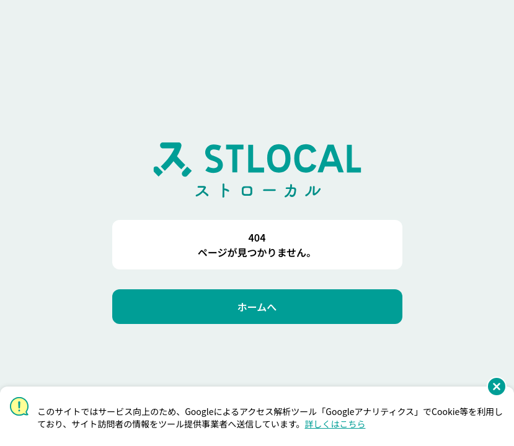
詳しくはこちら (334, 424)
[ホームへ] (257, 306)
